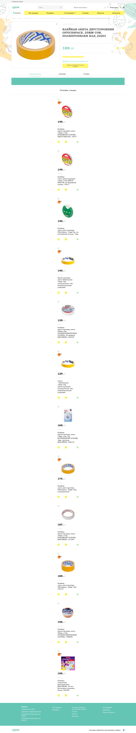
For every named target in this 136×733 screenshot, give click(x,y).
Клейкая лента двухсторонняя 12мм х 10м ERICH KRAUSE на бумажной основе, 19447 (67, 180)
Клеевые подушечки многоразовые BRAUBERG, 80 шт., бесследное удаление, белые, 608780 (66, 685)
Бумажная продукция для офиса (30, 715)
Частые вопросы (109, 712)
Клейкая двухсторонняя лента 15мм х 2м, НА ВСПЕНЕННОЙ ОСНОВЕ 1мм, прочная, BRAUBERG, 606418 (68, 437)
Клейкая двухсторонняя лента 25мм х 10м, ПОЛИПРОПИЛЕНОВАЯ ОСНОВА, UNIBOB (67, 633)
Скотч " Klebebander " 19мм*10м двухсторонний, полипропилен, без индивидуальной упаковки (65, 386)
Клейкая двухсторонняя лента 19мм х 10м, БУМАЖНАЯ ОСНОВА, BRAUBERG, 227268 (67, 535)
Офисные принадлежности (31, 711)
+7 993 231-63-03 (17, 1)
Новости (100, 13)
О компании (69, 13)
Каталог (17, 13)
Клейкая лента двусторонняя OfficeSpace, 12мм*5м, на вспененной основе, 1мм (68, 231)
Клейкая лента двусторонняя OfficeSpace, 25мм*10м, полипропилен (67, 489)
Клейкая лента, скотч (31, 18)
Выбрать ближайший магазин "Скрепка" (75, 65)
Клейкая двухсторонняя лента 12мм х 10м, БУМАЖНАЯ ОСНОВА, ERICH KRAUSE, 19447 (67, 133)
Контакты (116, 13)
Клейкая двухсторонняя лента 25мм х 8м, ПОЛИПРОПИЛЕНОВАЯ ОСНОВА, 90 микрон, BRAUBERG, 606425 (67, 332)
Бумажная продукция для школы (30, 719)
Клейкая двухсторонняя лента (48, 18)
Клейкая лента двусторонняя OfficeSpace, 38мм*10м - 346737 (67, 586)
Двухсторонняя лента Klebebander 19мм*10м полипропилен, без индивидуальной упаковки (65, 282)
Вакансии (106, 710)
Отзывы (85, 13)
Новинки (50, 13)
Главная (14, 18)
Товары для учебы (28, 709)
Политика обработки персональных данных (79, 708)
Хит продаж (33, 13)
